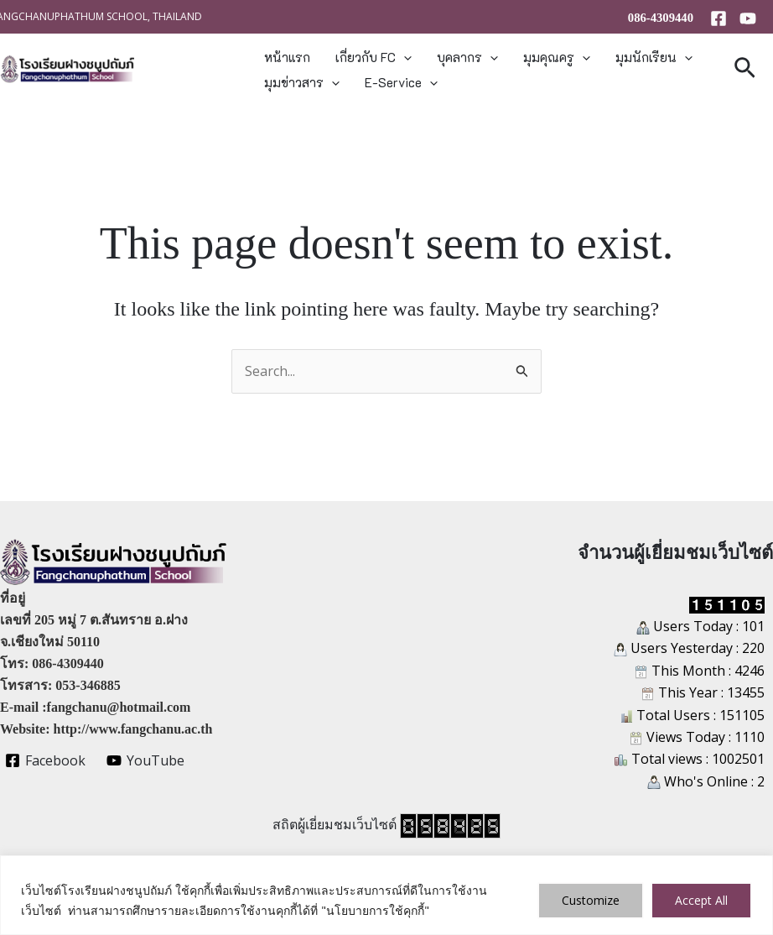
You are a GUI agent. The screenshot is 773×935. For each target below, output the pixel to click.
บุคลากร (467, 57)
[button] (404, 57)
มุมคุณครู (556, 57)
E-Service (401, 82)
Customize (591, 900)
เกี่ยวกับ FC (373, 57)
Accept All (701, 900)
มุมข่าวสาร (302, 82)
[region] (386, 895)
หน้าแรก (287, 57)
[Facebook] (718, 18)
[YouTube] (747, 18)
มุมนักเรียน (654, 57)
